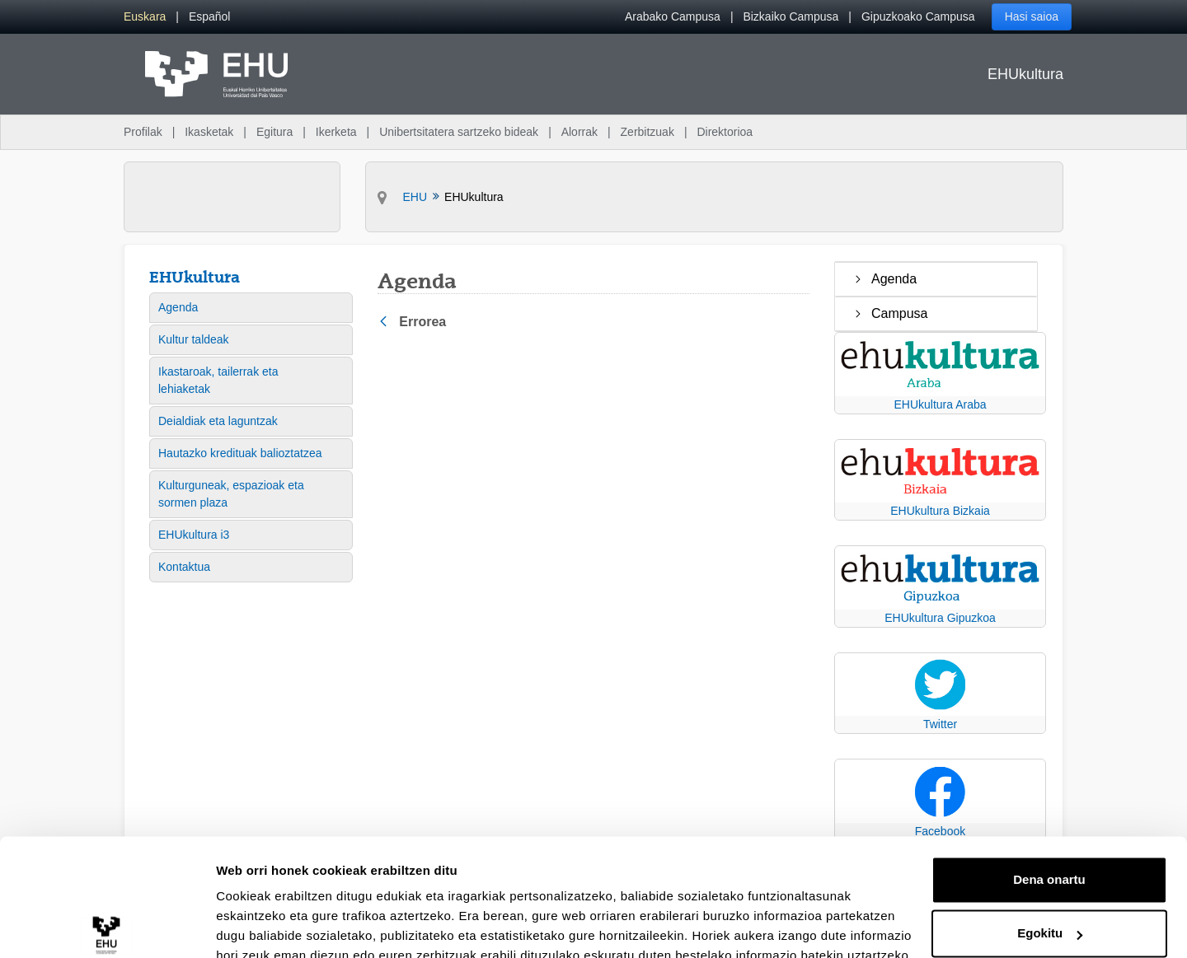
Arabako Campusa (672, 16)
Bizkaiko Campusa (790, 16)
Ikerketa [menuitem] (336, 131)
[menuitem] (144, 17)
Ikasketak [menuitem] (209, 131)
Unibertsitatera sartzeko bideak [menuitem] (458, 131)
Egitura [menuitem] (274, 131)
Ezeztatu (1050, 912)
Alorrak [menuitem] (579, 131)
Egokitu (1049, 858)
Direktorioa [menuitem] (725, 131)
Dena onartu (1049, 804)
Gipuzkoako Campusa (918, 16)
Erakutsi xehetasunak (280, 925)
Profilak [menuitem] (143, 131)
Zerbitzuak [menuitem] (647, 131)
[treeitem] (936, 279)
